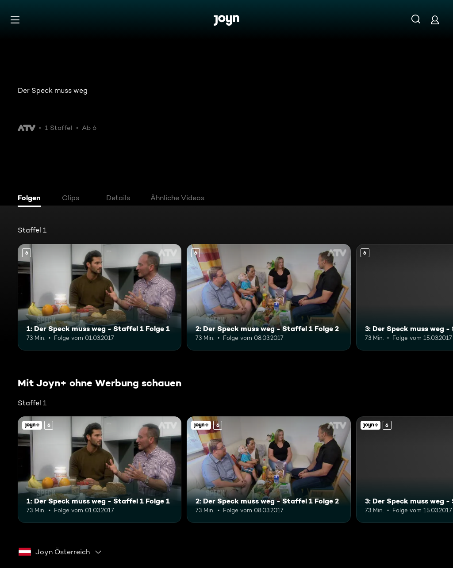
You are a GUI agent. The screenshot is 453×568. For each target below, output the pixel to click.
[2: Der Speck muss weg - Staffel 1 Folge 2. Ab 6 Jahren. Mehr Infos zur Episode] (268, 297)
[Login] (435, 19)
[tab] (31, 199)
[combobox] (60, 552)
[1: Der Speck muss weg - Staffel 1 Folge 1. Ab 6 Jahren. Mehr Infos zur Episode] (99, 297)
